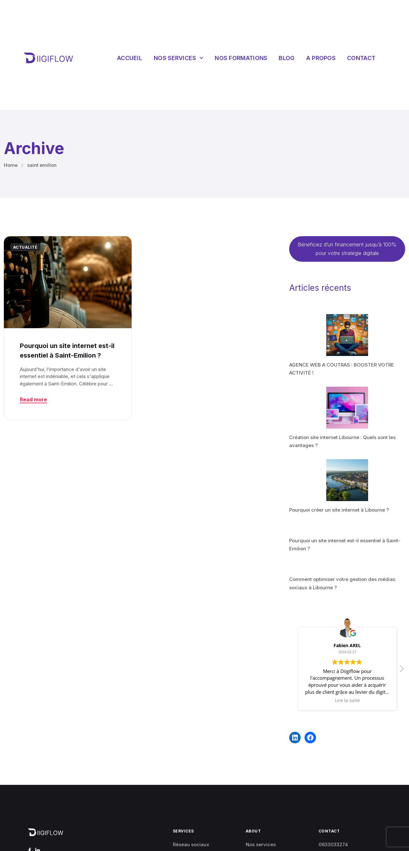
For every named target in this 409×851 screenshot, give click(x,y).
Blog (286, 58)
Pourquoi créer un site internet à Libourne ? (339, 510)
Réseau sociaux (191, 844)
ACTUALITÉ (25, 247)
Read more (33, 399)
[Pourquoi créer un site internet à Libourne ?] (347, 480)
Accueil (129, 58)
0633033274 (333, 844)
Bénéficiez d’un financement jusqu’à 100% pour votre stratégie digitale (347, 248)
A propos (321, 58)
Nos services (178, 58)
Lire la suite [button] (347, 700)
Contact (361, 58)
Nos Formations (241, 58)
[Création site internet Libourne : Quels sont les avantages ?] (347, 408)
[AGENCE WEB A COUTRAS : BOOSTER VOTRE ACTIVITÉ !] (347, 335)
